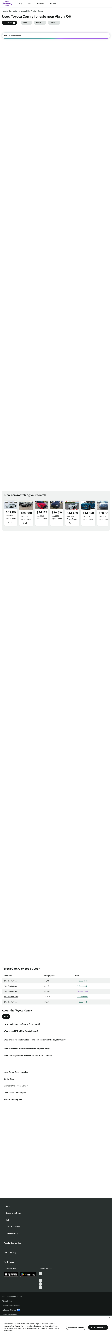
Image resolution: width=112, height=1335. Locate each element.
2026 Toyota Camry (11, 1127)
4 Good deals (81, 1127)
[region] (56, 1325)
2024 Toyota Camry (11, 1137)
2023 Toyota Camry (11, 1143)
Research (40, 3)
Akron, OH (25, 11)
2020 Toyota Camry (11, 1148)
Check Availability (12, 163)
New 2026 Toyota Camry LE (25, 586)
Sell (29, 3)
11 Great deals (81, 1137)
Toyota (33, 11)
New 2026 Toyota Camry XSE (11, 585)
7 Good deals (81, 1132)
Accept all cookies (98, 1327)
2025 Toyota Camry (11, 1132)
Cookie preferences (76, 1327)
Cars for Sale (13, 11)
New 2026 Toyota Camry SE (42, 585)
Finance (53, 3)
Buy (20, 3)
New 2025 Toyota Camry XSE (88, 586)
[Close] (109, 1318)
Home (4, 11)
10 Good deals (81, 1143)
